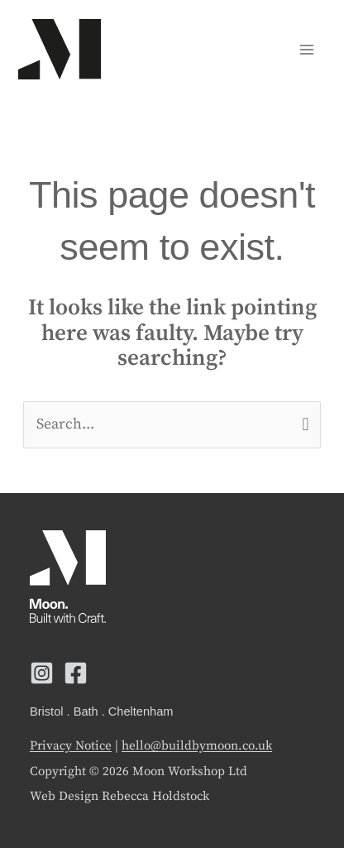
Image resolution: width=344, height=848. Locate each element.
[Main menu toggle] (306, 49)
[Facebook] (76, 673)
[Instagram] (42, 673)
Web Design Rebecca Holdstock (119, 796)
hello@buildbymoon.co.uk (197, 746)
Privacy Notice (71, 746)
